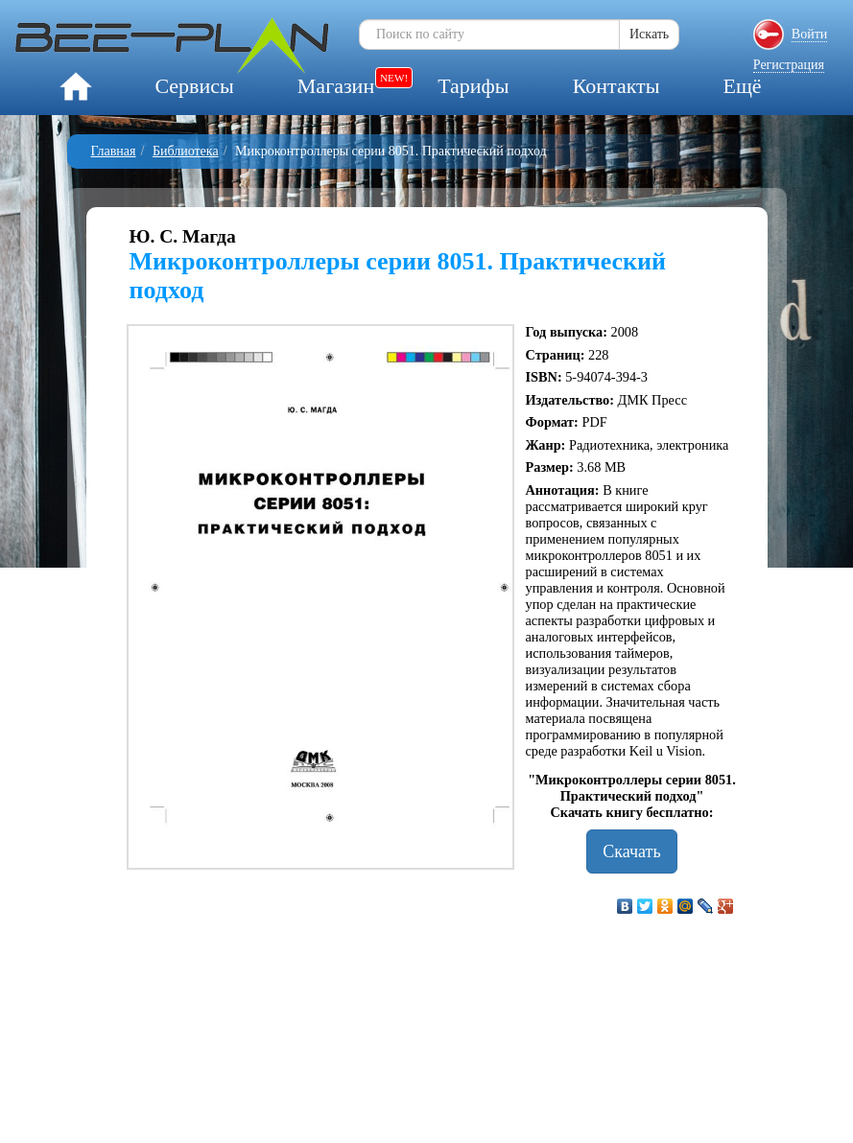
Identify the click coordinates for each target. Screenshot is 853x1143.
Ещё (742, 86)
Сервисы (193, 86)
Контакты (616, 86)
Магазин (335, 86)
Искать (649, 34)
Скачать (631, 851)
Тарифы (473, 86)
